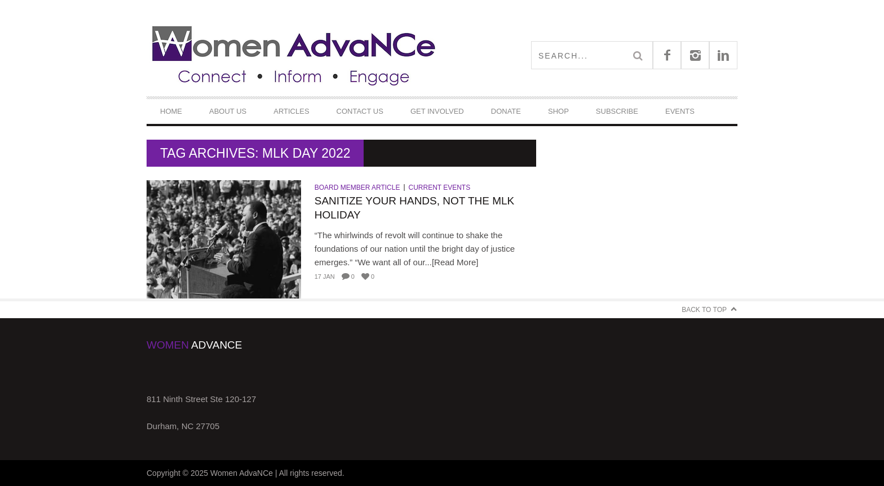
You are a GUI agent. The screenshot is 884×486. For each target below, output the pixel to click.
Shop (558, 111)
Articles (291, 111)
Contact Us (360, 111)
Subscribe (617, 111)
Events (680, 111)
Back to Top (704, 310)
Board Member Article (357, 187)
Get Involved (437, 111)
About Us (227, 111)
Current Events (440, 187)
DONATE (506, 111)
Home (171, 111)
